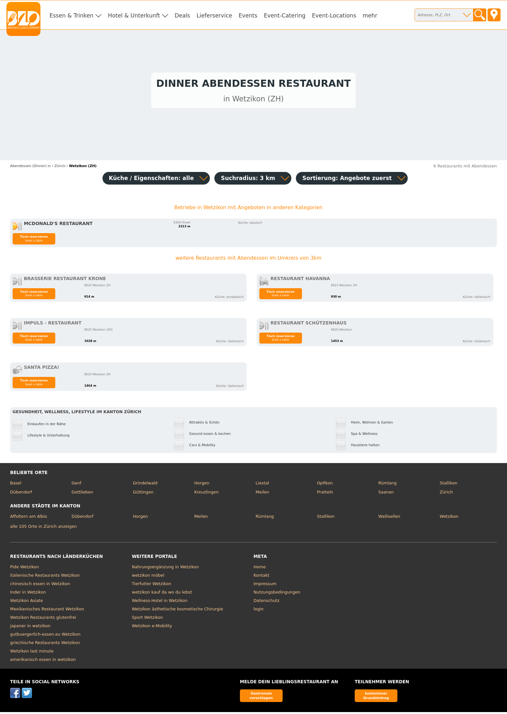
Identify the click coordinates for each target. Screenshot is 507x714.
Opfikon (325, 484)
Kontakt (261, 576)
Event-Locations (334, 15)
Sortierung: (347, 179)
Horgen (202, 484)
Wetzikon (449, 518)
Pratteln (325, 493)
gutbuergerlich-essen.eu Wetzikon (45, 635)
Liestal (262, 484)
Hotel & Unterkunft (134, 15)
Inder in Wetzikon (28, 593)
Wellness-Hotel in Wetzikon (160, 602)
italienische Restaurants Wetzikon (45, 576)
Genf (76, 484)
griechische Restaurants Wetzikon (45, 644)
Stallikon (448, 484)
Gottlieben (82, 493)
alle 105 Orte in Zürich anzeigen (43, 528)
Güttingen (143, 493)
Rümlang (387, 484)
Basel (15, 484)
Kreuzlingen (206, 493)
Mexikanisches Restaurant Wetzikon (47, 610)
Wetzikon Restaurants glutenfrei (43, 619)
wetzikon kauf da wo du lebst (162, 593)
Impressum (264, 585)
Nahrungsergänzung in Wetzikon (165, 568)
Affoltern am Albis (28, 518)
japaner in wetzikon (30, 627)
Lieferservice (214, 15)
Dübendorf (21, 493)
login (258, 610)
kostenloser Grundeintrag (376, 697)
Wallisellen (389, 518)
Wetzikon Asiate (26, 602)
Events (248, 15)
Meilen (262, 493)
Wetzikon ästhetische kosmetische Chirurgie (177, 610)
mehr (370, 15)
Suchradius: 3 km (248, 179)
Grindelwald (145, 484)
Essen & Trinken (71, 15)
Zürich (446, 493)
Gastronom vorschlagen (261, 697)
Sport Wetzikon (147, 619)
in (30, 167)
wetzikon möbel (148, 576)
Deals (182, 15)
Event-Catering (285, 15)
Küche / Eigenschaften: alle (151, 179)
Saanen (386, 493)
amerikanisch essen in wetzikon (43, 661)
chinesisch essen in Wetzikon (40, 585)
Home (259, 568)
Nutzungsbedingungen (276, 593)
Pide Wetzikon (24, 568)
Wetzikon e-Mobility (152, 627)
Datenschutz (266, 602)
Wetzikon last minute (31, 652)
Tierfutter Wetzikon (151, 585)
